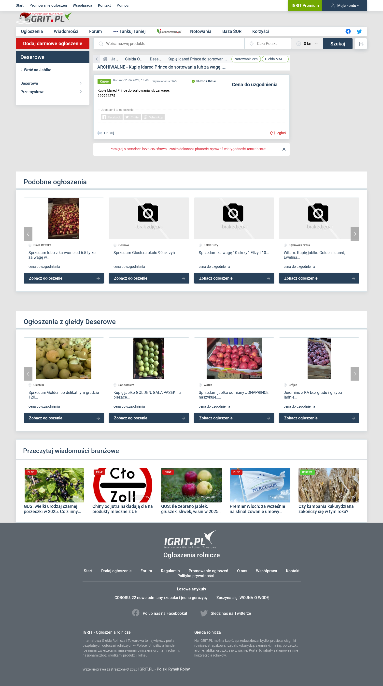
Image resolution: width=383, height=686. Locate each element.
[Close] (284, 149)
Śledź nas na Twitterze (225, 613)
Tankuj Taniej (130, 31)
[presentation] (28, 234)
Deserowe (29, 83)
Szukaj (337, 44)
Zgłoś (278, 133)
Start (20, 5)
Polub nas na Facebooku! (160, 613)
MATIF (275, 59)
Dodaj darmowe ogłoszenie (52, 43)
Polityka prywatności (195, 575)
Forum (96, 31)
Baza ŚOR (232, 31)
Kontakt (104, 5)
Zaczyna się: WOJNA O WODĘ (242, 597)
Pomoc (123, 5)
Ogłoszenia (32, 31)
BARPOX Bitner (204, 81)
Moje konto (344, 5)
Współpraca (82, 5)
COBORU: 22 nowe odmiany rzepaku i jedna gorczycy (161, 597)
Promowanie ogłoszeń (48, 5)
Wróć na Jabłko (37, 70)
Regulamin (170, 571)
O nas (242, 571)
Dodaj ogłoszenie (116, 571)
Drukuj (105, 133)
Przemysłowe (32, 91)
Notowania (201, 31)
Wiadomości (66, 31)
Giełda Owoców (138, 59)
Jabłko (117, 59)
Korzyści (260, 31)
